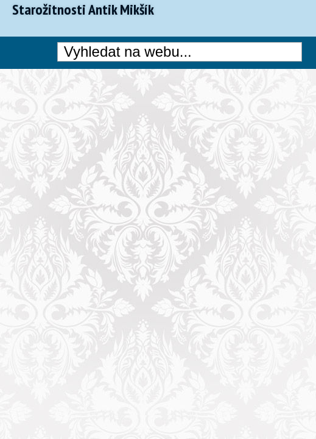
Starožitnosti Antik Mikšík (83, 10)
